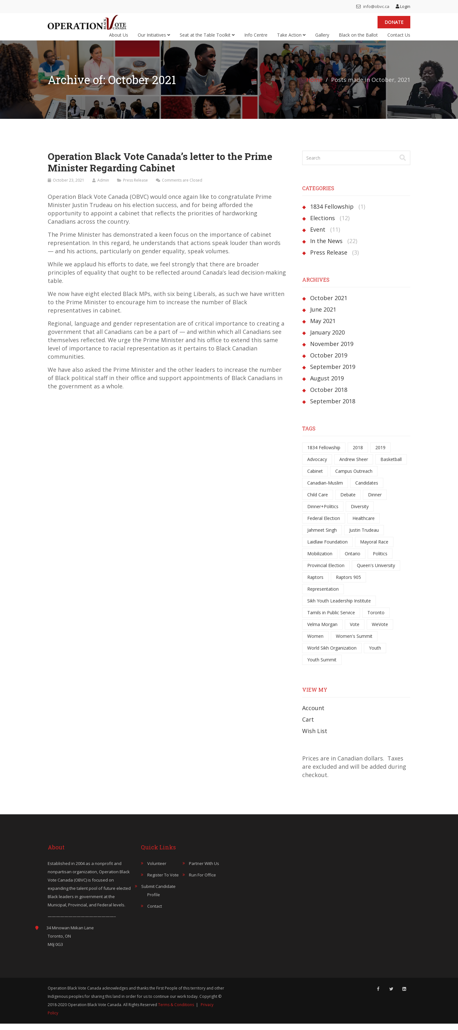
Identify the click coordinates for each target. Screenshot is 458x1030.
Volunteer (156, 870)
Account (313, 714)
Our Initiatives (154, 38)
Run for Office (202, 881)
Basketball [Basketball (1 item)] (391, 466)
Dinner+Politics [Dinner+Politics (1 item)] (322, 513)
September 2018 (332, 407)
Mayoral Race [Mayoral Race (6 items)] (374, 548)
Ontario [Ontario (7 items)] (352, 560)
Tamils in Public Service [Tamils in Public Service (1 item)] (331, 619)
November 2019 (331, 350)
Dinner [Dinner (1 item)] (375, 501)
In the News (326, 247)
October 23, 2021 (68, 186)
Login (403, 6)
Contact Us (398, 38)
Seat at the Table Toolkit (207, 38)
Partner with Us (204, 870)
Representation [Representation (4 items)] (323, 595)
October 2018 (328, 396)
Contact (154, 912)
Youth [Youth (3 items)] (375, 654)
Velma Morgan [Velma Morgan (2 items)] (322, 631)
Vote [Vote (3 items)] (354, 631)
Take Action (291, 38)
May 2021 (323, 327)
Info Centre (255, 38)
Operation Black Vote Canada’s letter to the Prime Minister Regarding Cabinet (160, 168)
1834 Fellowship (332, 213)
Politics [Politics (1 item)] (380, 560)
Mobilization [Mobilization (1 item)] (319, 560)
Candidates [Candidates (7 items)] (366, 489)
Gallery (322, 38)
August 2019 (327, 384)
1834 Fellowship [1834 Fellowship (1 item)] (323, 454)
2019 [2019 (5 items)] (380, 454)
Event (317, 236)
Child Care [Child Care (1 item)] (317, 501)
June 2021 (323, 316)
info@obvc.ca (372, 6)
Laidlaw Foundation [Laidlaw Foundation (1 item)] (327, 548)
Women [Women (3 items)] (315, 642)
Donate (394, 25)
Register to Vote (163, 881)
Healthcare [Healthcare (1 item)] (363, 525)
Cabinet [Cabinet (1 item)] (315, 477)
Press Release (135, 186)
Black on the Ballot (358, 38)
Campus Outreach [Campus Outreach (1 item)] (353, 477)
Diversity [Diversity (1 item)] (360, 513)
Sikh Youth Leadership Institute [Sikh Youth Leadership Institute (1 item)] (339, 607)
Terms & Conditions (176, 1011)
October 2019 (328, 361)
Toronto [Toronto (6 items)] (376, 619)
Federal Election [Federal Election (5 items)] (323, 525)
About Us (118, 38)
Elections (322, 224)
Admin (103, 186)
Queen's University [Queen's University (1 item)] (376, 572)
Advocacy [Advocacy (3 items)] (317, 466)
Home (314, 86)
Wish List (314, 737)
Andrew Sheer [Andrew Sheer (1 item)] (353, 466)
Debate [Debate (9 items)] (348, 501)
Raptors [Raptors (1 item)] (315, 583)
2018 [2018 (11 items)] (358, 454)
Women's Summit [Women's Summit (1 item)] (354, 642)
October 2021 (328, 304)
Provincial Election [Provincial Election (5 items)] (325, 572)
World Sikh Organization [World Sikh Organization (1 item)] (332, 654)
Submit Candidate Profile (158, 897)
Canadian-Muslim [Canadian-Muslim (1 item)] (325, 489)
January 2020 (327, 338)
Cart (308, 726)
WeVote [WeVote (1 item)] (380, 631)
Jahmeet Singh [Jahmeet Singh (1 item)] (322, 536)
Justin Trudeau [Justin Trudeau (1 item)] (364, 536)
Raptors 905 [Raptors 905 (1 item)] (348, 583)
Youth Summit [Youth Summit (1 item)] (322, 666)
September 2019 (332, 373)
